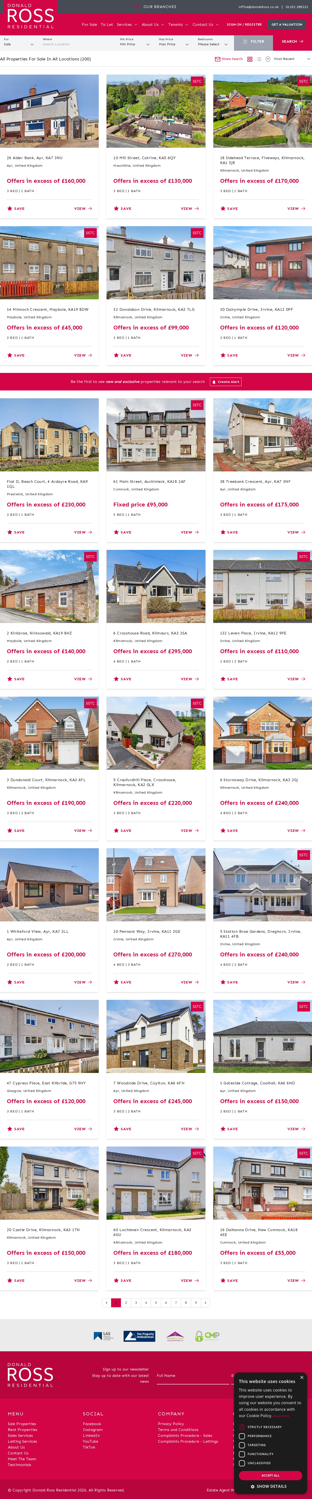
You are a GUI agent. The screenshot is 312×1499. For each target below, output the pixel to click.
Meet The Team (22, 1459)
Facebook (92, 1423)
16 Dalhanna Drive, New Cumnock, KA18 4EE (259, 1232)
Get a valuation (287, 24)
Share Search (229, 59)
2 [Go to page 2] (126, 1303)
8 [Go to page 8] (186, 1303)
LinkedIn (91, 1435)
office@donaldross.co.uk (259, 7)
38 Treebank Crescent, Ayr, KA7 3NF (255, 481)
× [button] (301, 1378)
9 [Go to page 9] (196, 1303)
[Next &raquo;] (205, 1302)
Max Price (166, 39)
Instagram (93, 1429)
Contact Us (206, 24)
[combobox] (78, 44)
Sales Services (20, 1435)
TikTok (89, 1447)
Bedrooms (205, 39)
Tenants (178, 24)
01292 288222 (297, 7)
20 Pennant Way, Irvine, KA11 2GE (146, 931)
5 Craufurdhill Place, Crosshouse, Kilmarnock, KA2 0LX (144, 782)
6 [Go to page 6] (166, 1303)
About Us (153, 24)
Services (127, 24)
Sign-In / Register (244, 24)
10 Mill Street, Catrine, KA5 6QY (144, 158)
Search (292, 41)
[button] (270, 1486)
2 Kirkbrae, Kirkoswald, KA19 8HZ (39, 633)
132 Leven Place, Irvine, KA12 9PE (253, 633)
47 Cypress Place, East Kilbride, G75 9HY (46, 1083)
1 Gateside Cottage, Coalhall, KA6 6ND (257, 1083)
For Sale (89, 24)
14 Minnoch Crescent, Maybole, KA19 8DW (47, 309)
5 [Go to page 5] (156, 1303)
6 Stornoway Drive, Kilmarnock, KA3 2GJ (259, 780)
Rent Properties (22, 1429)
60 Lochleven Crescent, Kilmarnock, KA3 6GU (152, 1232)
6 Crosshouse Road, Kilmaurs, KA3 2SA (150, 633)
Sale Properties (22, 1423)
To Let (107, 24)
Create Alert (225, 382)
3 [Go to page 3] (136, 1303)
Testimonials (19, 1464)
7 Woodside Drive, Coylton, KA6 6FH (149, 1083)
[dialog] (270, 1433)
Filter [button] (253, 41)
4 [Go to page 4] (146, 1303)
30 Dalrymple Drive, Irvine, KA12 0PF (256, 309)
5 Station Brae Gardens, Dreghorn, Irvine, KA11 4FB (260, 934)
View (83, 208)
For (6, 39)
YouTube (90, 1441)
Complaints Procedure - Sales (185, 1435)
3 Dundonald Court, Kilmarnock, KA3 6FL (46, 780)
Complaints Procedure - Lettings (188, 1441)
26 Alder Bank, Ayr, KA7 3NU (35, 158)
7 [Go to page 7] (176, 1303)
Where (47, 39)
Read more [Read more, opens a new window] (281, 1416)
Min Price (126, 39)
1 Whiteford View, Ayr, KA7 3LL (38, 931)
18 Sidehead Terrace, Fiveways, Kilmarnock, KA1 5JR (262, 160)
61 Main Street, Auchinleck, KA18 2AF (149, 481)
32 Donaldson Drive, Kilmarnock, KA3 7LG (154, 309)
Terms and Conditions (178, 1429)
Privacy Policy (171, 1423)
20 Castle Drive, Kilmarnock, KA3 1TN (43, 1229)
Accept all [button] (271, 1475)
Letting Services (22, 1441)
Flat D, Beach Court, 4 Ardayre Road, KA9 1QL (47, 484)
